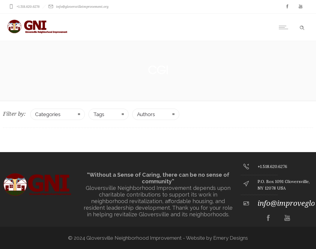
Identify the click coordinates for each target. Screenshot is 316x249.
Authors (146, 114)
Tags (98, 114)
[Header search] (302, 26)
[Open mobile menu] (285, 27)
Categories (48, 114)
